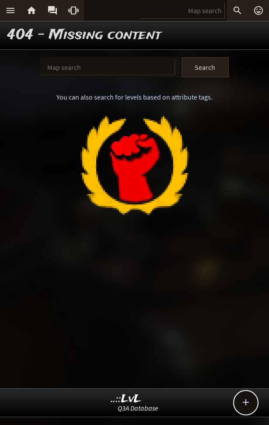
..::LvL (126, 399)
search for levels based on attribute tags (152, 97)
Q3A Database (138, 408)
